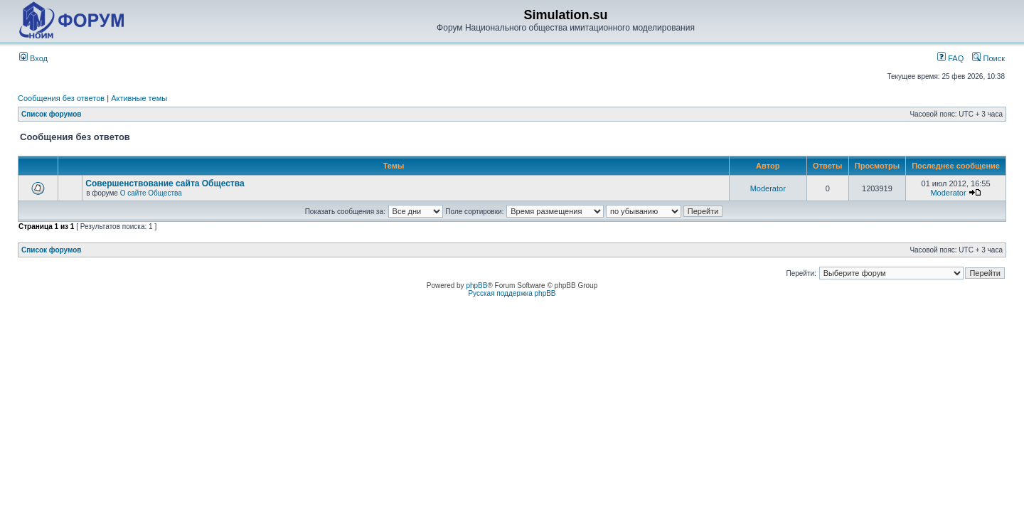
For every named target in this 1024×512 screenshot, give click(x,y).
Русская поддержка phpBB (511, 293)
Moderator (768, 188)
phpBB (476, 285)
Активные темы (139, 98)
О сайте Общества (151, 193)
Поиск (988, 58)
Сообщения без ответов (61, 98)
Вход (33, 58)
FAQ (950, 58)
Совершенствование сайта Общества (164, 183)
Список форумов (51, 114)
